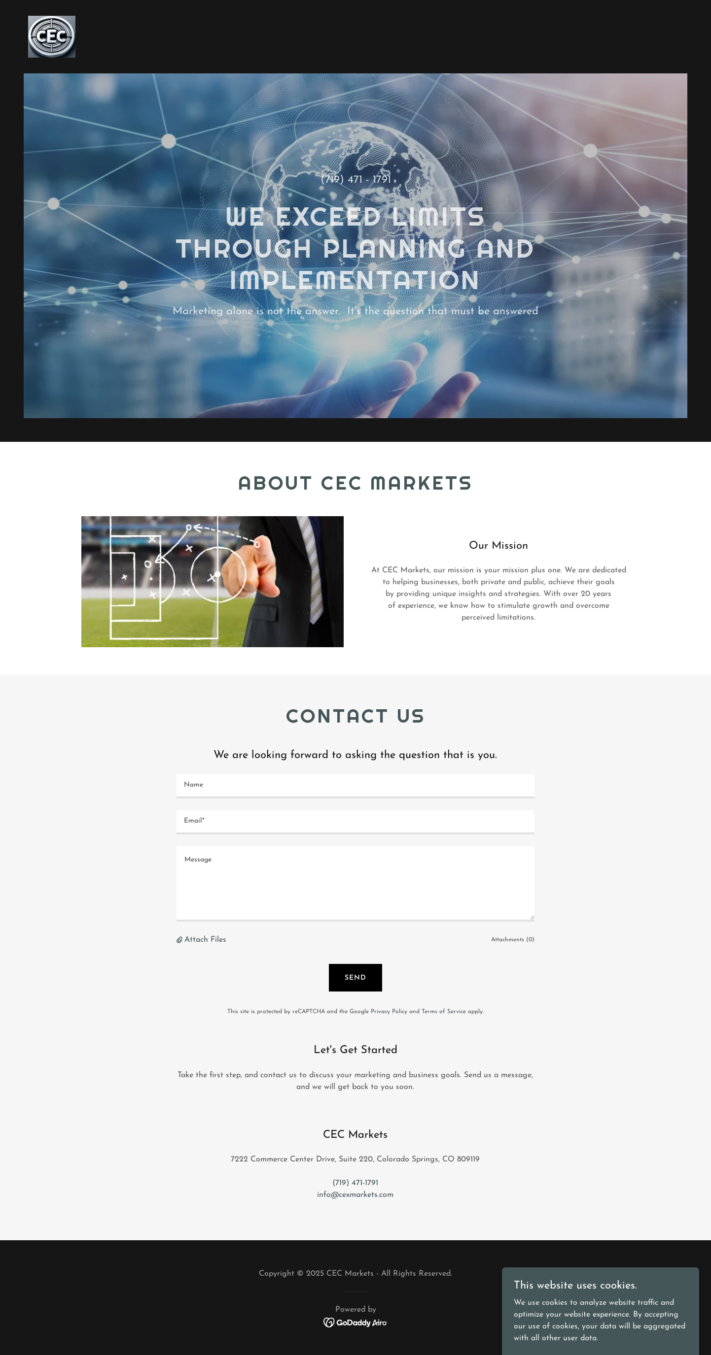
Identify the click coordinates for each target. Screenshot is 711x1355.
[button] (180, 940)
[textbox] (355, 786)
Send (355, 978)
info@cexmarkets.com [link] (355, 1195)
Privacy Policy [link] (389, 1012)
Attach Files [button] (205, 940)
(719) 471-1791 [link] (355, 1183)
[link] (52, 36)
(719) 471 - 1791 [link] (355, 180)
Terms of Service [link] (444, 1012)
